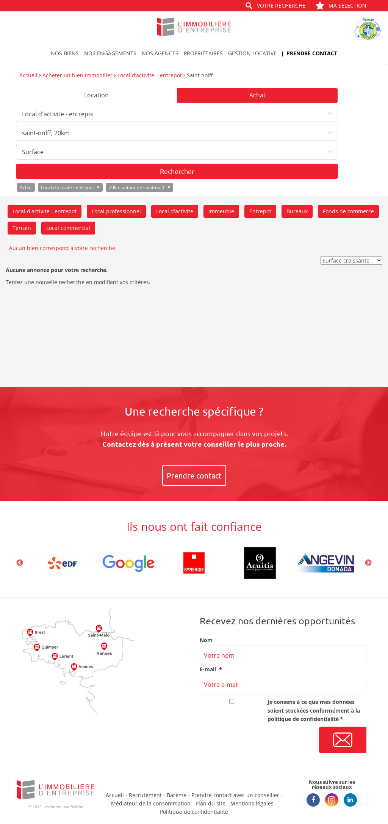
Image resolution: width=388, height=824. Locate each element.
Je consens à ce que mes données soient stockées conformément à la (314, 710)
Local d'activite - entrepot (45, 211)
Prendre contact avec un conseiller (235, 795)
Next (368, 563)
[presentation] (257, 740)
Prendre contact (311, 53)
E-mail (211, 669)
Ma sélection (340, 5)
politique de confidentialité (303, 718)
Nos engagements (110, 53)
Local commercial (68, 227)
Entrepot (260, 211)
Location (96, 95)
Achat (257, 95)
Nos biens (65, 53)
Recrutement (145, 795)
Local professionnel (116, 211)
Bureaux (297, 211)
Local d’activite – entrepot (149, 75)
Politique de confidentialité (194, 811)
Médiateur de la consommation (151, 803)
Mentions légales (252, 803)
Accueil (28, 75)
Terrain (22, 227)
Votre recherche (281, 5)
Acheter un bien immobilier (77, 75)
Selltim (77, 806)
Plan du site (210, 803)
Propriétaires (203, 53)
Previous (19, 563)
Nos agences (160, 53)
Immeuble (221, 211)
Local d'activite (174, 211)
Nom (206, 640)
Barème (176, 795)
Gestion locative (252, 53)
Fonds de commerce (348, 211)
